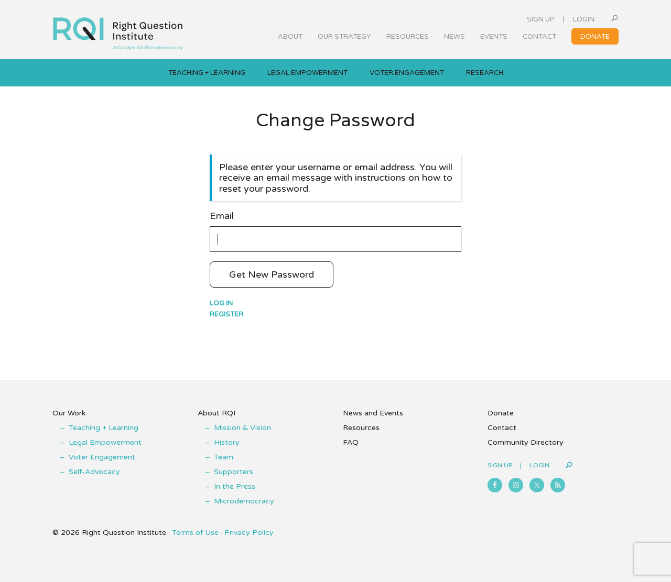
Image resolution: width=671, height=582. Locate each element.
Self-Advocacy (94, 471)
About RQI (216, 413)
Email (222, 216)
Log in (221, 303)
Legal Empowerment (105, 442)
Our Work (68, 413)
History (227, 442)
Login (583, 19)
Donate (501, 413)
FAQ (351, 442)
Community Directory (526, 442)
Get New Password (271, 274)
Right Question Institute (117, 30)
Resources (361, 427)
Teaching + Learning (103, 427)
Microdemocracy (244, 501)
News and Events (373, 413)
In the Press (234, 486)
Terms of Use (195, 532)
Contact (502, 427)
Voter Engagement (102, 457)
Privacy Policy (249, 532)
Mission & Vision (242, 427)
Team (223, 457)
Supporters (233, 471)
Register (226, 314)
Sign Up (541, 19)
